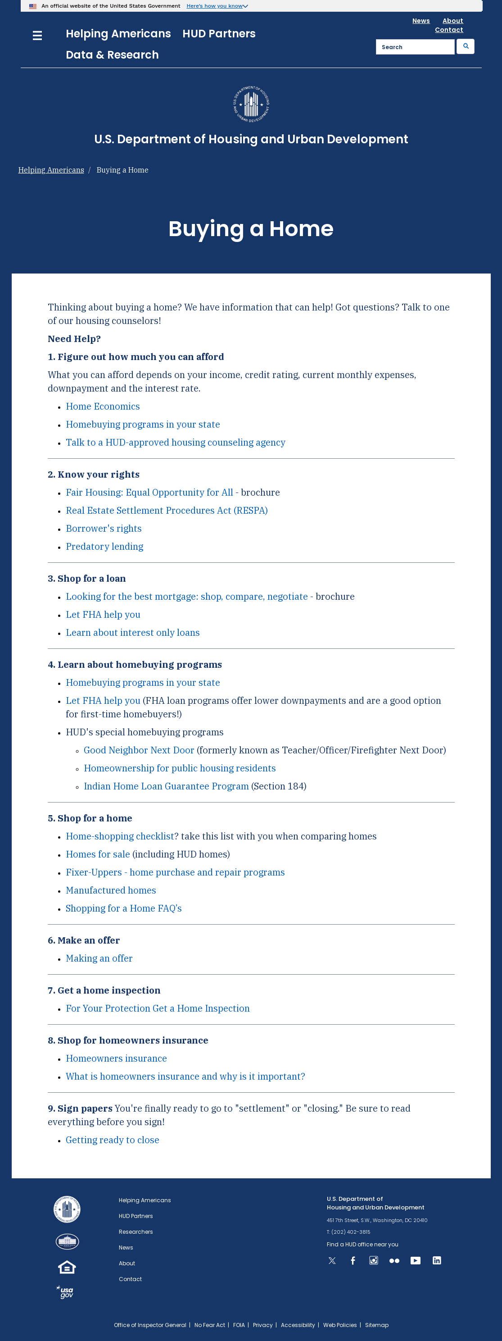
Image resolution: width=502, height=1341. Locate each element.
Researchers (136, 1232)
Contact (449, 29)
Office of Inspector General (150, 1325)
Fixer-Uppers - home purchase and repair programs (175, 872)
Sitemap (377, 1325)
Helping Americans (118, 33)
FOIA (239, 1325)
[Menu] (37, 34)
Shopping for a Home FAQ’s (124, 908)
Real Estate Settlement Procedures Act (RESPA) (167, 510)
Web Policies (340, 1325)
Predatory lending (104, 546)
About (453, 20)
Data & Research (112, 54)
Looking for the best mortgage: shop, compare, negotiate (187, 596)
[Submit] (466, 46)
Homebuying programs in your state (143, 424)
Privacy (263, 1325)
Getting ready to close (112, 1140)
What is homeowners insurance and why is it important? (185, 1076)
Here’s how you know (214, 6)
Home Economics (103, 406)
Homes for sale (98, 854)
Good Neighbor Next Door (139, 750)
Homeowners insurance (116, 1058)
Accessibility (298, 1325)
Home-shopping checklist (120, 836)
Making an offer (99, 958)
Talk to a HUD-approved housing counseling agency (175, 442)
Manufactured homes (111, 890)
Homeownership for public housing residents (180, 768)
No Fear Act (209, 1325)
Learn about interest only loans (133, 632)
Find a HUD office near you (362, 1244)
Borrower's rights (104, 528)
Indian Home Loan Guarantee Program (166, 786)
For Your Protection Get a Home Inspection (158, 1008)
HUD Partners (219, 33)
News (421, 20)
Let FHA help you (103, 614)
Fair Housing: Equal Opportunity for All (149, 492)
